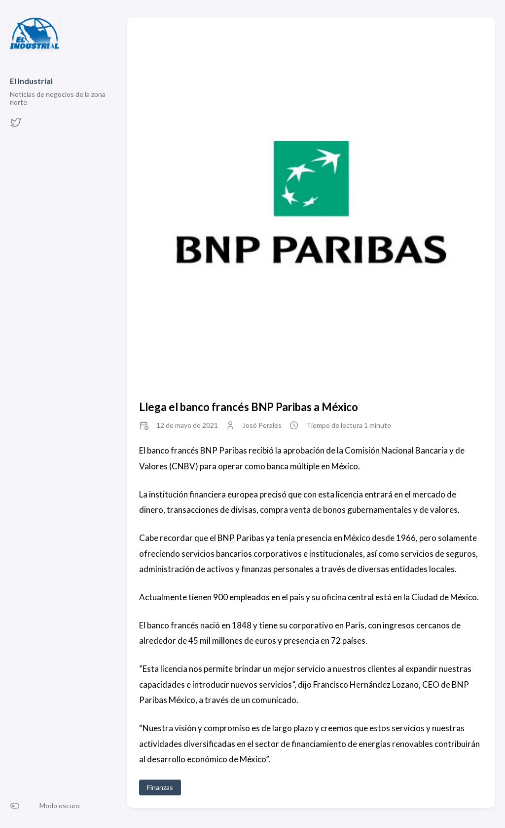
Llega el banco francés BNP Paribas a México (248, 407)
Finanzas (160, 787)
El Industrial (31, 80)
